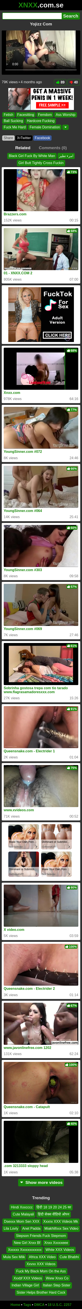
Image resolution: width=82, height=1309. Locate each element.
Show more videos (41, 1182)
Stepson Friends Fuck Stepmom (41, 1236)
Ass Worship (65, 115)
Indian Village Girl (25, 1285)
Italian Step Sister (56, 1285)
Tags (27, 1305)
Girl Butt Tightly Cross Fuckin (40, 163)
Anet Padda (31, 1228)
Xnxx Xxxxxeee (56, 1243)
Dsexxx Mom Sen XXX (21, 1221)
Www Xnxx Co (57, 1278)
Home (15, 1305)
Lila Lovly (11, 1228)
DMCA (39, 1305)
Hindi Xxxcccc (22, 1207)
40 (73, 82)
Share (8, 138)
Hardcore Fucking (40, 121)
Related (22, 147)
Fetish (8, 115)
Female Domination (45, 127)
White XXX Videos (59, 1250)
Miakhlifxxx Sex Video (61, 1228)
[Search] (32, 15)
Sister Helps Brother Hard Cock (41, 1292)
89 (60, 82)
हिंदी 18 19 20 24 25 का (54, 1207)
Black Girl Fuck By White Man (32, 156)
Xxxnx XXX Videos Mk (60, 1221)
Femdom (45, 115)
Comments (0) (53, 147)
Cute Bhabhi (69, 1257)
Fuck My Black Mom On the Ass (41, 1271)
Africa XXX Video (42, 1257)
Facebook (42, 138)
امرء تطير (66, 156)
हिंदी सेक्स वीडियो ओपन (53, 1214)
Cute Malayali (23, 1214)
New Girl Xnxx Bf (27, 1243)
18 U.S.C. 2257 (60, 1305)
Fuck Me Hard (15, 127)
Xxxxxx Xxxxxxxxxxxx (25, 1250)
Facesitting (25, 115)
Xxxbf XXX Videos (28, 1278)
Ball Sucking (13, 121)
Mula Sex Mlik (14, 1257)
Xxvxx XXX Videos (40, 1264)
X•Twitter (24, 138)
